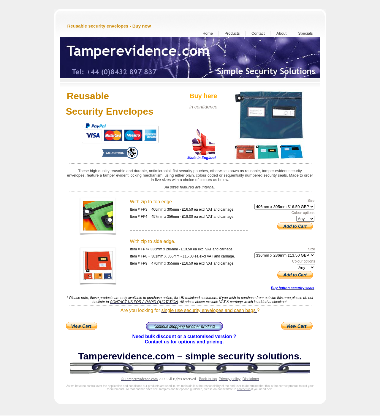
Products (232, 33)
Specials (305, 33)
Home (207, 33)
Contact (258, 33)
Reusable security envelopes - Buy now (109, 25)
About (281, 33)
